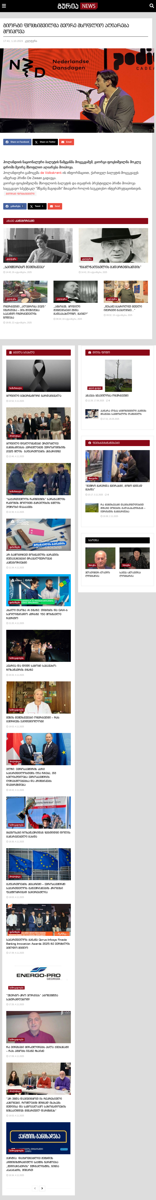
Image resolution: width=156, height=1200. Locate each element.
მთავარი (93, 478)
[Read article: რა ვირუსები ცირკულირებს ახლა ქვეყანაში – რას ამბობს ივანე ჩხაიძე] (38, 1027)
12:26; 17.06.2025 (94, 401)
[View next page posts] (42, 1188)
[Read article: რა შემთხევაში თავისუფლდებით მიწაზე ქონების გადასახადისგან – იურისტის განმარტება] (91, 507)
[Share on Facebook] (17, 142)
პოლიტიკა (14, 436)
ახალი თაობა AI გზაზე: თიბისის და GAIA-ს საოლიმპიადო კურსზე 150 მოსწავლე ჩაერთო (37, 614)
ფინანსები (14, 547)
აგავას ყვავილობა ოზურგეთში (107, 395)
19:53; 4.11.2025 (15, 727)
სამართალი (15, 388)
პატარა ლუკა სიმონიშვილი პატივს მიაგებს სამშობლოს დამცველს (123, 412)
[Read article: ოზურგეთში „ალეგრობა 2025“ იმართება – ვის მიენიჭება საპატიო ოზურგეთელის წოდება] (25, 292)
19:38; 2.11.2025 (109, 516)
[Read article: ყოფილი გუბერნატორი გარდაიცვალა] (38, 376)
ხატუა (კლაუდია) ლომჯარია (130, 574)
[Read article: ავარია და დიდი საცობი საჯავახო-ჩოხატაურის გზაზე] (38, 646)
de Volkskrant (51, 173)
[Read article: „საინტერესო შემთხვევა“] (38, 245)
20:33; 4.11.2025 (15, 675)
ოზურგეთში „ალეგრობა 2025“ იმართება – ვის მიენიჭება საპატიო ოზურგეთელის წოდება (24, 312)
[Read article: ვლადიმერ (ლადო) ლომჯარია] (100, 558)
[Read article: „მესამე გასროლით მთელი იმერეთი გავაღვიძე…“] (126, 292)
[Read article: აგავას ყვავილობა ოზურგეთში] (117, 376)
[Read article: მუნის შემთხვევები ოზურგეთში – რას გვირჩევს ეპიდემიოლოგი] (38, 697)
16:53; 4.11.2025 (15, 1116)
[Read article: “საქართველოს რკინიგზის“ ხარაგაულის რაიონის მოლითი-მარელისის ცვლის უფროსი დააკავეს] (38, 479)
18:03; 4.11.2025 (15, 897)
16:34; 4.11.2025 (15, 1175)
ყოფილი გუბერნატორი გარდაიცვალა (33, 396)
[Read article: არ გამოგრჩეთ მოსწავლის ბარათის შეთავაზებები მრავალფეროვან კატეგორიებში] (38, 535)
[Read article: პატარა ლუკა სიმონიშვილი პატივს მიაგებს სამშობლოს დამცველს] (91, 413)
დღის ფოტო (95, 388)
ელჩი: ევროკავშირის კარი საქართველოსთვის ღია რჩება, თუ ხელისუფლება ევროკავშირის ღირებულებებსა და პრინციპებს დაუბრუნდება (31, 777)
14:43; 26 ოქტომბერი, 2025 (17, 272)
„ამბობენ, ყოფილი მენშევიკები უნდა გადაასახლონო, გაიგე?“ (70, 310)
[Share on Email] (66, 142)
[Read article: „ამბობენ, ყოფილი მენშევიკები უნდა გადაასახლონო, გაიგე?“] (75, 292)
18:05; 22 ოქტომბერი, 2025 (17, 323)
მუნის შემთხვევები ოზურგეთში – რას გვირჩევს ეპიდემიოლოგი (32, 719)
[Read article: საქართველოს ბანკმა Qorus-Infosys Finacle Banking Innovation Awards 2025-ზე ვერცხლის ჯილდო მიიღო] (38, 920)
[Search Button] (152, 6)
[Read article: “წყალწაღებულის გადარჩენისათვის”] (113, 245)
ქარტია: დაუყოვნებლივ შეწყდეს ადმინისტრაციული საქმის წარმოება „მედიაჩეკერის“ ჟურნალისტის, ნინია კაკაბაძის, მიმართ (32, 1164)
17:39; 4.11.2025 (15, 953)
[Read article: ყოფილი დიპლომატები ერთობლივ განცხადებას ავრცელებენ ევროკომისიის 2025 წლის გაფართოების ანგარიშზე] (38, 423)
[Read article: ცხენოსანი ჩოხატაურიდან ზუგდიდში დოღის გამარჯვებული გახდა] (38, 812)
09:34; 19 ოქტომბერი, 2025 (67, 319)
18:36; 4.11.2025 (15, 842)
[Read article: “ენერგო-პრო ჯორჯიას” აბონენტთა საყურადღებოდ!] (38, 975)
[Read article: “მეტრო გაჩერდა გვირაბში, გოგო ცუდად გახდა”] (117, 466)
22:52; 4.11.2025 (15, 401)
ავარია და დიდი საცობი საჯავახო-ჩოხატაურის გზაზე (31, 668)
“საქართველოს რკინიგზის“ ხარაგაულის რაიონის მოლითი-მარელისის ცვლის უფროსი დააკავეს (35, 503)
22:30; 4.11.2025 (15, 512)
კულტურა (31, 41)
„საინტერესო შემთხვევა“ (24, 267)
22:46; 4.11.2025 (15, 456)
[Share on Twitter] (45, 142)
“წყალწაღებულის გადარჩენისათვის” (110, 267)
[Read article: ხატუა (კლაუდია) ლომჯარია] (134, 558)
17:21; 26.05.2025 (110, 419)
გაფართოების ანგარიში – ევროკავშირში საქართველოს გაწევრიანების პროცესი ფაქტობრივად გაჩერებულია (35, 888)
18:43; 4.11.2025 (15, 790)
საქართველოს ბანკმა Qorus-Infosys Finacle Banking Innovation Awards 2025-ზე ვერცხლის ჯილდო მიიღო (38, 943)
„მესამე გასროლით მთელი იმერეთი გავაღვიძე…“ (123, 308)
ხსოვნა (92, 565)
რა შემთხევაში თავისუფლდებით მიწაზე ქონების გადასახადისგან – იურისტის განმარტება (123, 508)
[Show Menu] (4, 6)
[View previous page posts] (35, 1188)
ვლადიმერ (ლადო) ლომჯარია (97, 574)
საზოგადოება (16, 658)
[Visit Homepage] (78, 6)
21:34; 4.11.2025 (15, 568)
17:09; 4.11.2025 (15, 1056)
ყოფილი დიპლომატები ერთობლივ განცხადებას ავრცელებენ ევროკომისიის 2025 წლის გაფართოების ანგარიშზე (35, 447)
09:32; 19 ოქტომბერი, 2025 (118, 315)
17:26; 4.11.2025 (15, 1004)
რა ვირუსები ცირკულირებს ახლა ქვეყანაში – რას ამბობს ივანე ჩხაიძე (37, 1049)
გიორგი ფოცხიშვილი (20, 193)
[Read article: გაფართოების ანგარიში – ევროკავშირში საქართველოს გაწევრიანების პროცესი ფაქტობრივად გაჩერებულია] (38, 864)
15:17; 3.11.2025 (94, 495)
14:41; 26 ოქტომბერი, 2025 (93, 272)
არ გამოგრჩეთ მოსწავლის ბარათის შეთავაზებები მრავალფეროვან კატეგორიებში (32, 558)
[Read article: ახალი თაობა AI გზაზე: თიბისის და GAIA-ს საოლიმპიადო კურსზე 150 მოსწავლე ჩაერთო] (38, 590)
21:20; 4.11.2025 (15, 623)
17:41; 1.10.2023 (13, 41)
